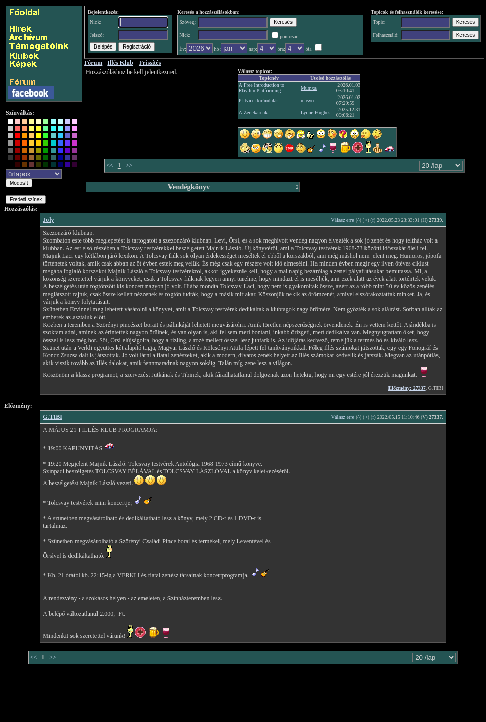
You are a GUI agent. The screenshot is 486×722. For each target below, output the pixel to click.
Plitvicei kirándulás (259, 100)
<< (109, 165)
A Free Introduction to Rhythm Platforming (261, 87)
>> (129, 165)
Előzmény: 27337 (407, 388)
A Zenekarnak (253, 112)
